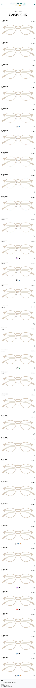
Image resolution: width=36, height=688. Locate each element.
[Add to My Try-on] (34, 38)
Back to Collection (18, 11)
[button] (1, 4)
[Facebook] (2, 680)
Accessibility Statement (5, 685)
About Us (2, 684)
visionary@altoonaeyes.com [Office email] (11, 682)
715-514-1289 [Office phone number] (3, 682)
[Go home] (18, 4)
